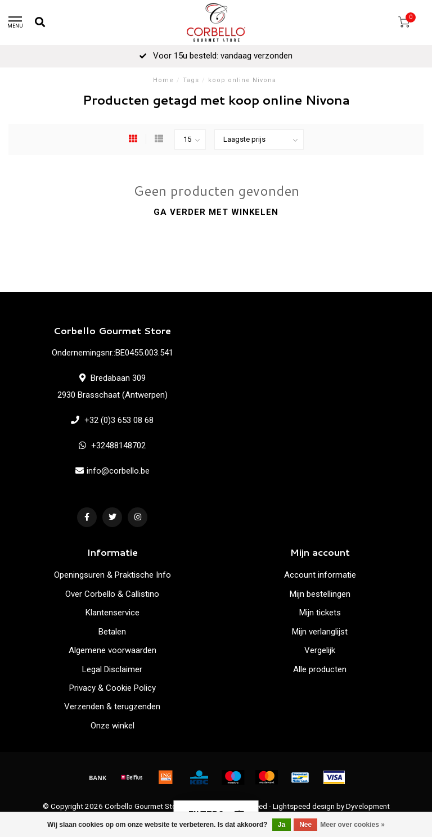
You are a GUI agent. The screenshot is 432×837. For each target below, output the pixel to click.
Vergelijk (319, 650)
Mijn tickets (320, 613)
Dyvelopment (368, 806)
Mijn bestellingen (320, 594)
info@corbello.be (118, 471)
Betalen (112, 632)
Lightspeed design (304, 806)
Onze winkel (112, 726)
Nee (305, 825)
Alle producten (319, 669)
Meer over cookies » (352, 825)
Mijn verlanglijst (320, 632)
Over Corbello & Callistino (112, 594)
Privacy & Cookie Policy (112, 688)
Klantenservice (113, 613)
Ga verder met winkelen (216, 212)
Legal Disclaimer (112, 669)
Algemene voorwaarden (112, 650)
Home (163, 80)
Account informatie (320, 575)
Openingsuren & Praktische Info (112, 575)
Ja (281, 825)
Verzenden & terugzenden (112, 706)
